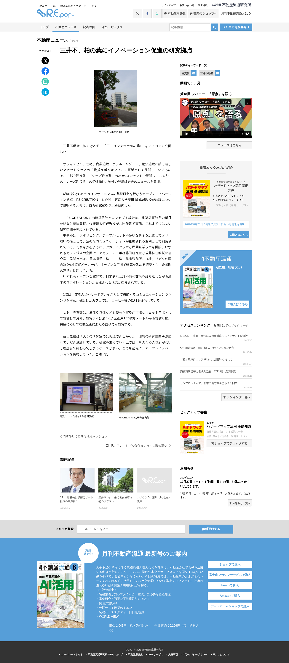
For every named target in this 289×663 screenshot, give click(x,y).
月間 (217, 325)
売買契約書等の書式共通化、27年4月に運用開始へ (216, 373)
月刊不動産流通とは (236, 13)
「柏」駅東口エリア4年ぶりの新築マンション (216, 361)
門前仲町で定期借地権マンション (83, 436)
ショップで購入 (230, 564)
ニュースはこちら (229, 145)
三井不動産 (206, 73)
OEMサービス (154, 654)
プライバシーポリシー (194, 654)
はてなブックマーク (235, 325)
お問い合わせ (187, 5)
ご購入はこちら (239, 234)
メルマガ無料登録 (236, 27)
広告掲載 (202, 5)
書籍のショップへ (203, 13)
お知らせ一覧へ (240, 503)
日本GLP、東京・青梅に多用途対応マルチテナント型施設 (216, 338)
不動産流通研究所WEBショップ (105, 654)
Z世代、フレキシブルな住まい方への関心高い (138, 445)
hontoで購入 (229, 585)
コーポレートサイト (71, 654)
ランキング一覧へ (236, 397)
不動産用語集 (174, 13)
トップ (44, 27)
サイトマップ (168, 5)
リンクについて (220, 654)
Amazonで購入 (230, 595)
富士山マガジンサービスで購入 (230, 574)
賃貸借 (185, 73)
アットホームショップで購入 (230, 606)
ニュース (143, 181)
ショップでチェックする (229, 443)
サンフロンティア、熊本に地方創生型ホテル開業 (216, 385)
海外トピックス (112, 27)
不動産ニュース (65, 27)
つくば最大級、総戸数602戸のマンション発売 (216, 350)
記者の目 (89, 27)
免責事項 (172, 654)
